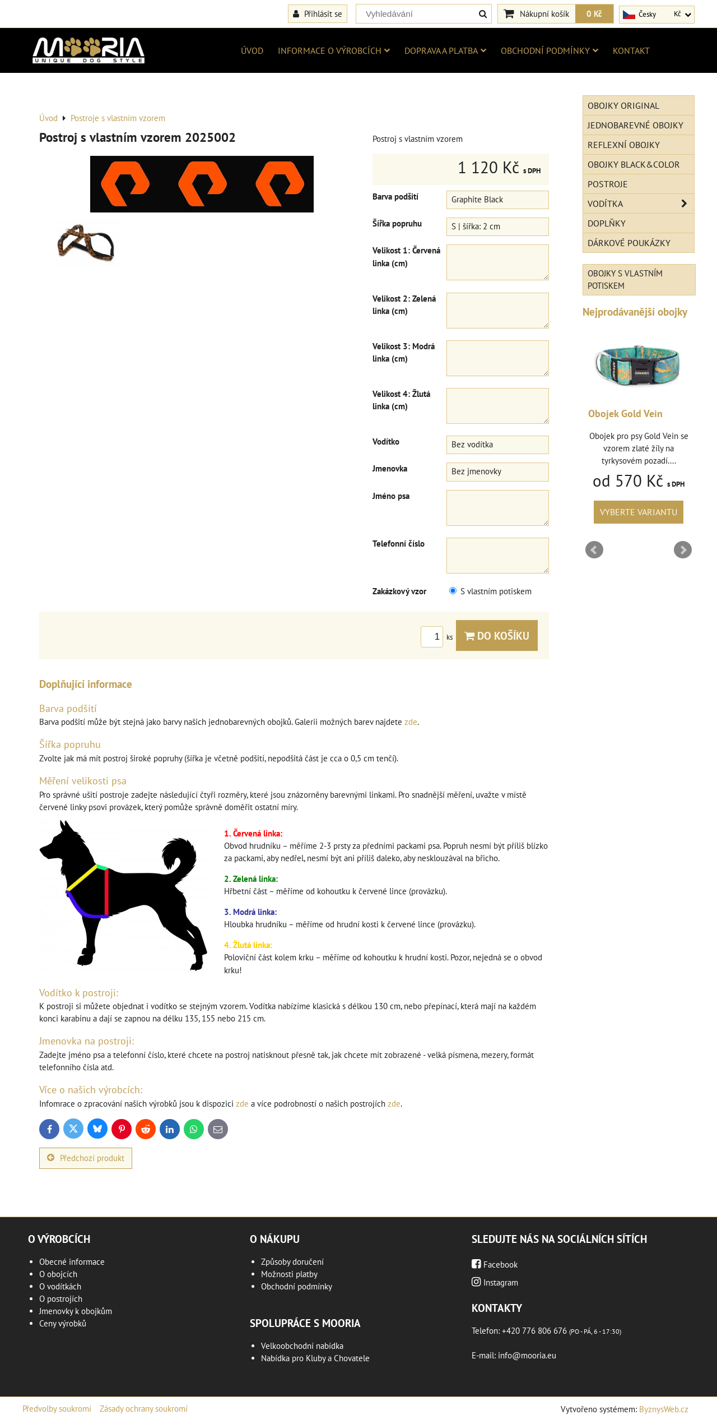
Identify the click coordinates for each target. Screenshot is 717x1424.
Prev (594, 550)
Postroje (608, 183)
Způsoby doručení (292, 1261)
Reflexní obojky (624, 144)
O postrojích (60, 1298)
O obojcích (58, 1274)
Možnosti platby (289, 1274)
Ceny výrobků (62, 1323)
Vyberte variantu (586, 511)
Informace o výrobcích (334, 50)
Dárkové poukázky (629, 242)
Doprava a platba (445, 50)
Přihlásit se (317, 13)
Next (683, 550)
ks (438, 637)
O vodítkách (60, 1286)
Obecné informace (72, 1261)
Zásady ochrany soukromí (144, 1408)
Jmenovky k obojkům (75, 1311)
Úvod (252, 50)
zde (410, 721)
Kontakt (631, 50)
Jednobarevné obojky (635, 125)
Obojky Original (623, 105)
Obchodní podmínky (549, 50)
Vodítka (641, 203)
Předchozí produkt (85, 1158)
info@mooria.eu (527, 1355)
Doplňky (607, 223)
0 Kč (594, 13)
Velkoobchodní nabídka (302, 1345)
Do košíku (496, 635)
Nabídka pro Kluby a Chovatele (315, 1358)
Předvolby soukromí (56, 1408)
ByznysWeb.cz (663, 1409)
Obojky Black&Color (634, 164)
